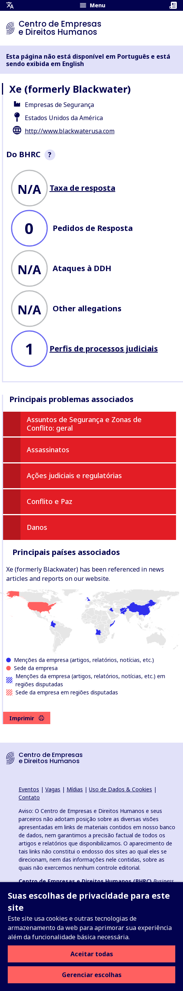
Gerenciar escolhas (91, 975)
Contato (29, 797)
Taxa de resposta (82, 188)
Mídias (75, 789)
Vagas (52, 789)
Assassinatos (48, 449)
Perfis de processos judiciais (104, 348)
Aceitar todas (91, 954)
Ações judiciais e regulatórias (74, 475)
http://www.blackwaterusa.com (70, 131)
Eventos (29, 789)
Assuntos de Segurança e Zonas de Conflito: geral (84, 424)
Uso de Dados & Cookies (120, 789)
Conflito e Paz (49, 501)
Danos (37, 527)
